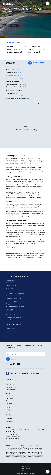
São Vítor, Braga (10, 290)
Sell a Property (10, 384)
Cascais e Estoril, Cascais (13, 296)
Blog (7, 412)
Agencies (9, 403)
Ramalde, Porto (10, 280)
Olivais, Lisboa (10, 319)
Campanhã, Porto (11, 285)
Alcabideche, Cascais (12, 301)
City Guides (11, 43)
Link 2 (7, 334)
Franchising (9, 398)
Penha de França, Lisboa (12, 314)
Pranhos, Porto (10, 282)
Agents (8, 401)
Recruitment (10, 395)
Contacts (9, 424)
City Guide (9, 415)
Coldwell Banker (10, 328)
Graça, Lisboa (10, 304)
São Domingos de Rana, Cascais (15, 293)
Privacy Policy (25, 466)
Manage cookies (25, 470)
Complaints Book (25, 468)
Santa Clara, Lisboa (11, 311)
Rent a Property (11, 387)
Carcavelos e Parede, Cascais (14, 298)
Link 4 (7, 331)
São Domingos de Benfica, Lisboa (15, 306)
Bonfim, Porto (9, 288)
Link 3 (7, 336)
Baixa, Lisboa (9, 309)
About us (9, 421)
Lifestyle (8, 410)
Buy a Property (10, 382)
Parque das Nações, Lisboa (13, 317)
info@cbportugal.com (12, 438)
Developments (10, 389)
